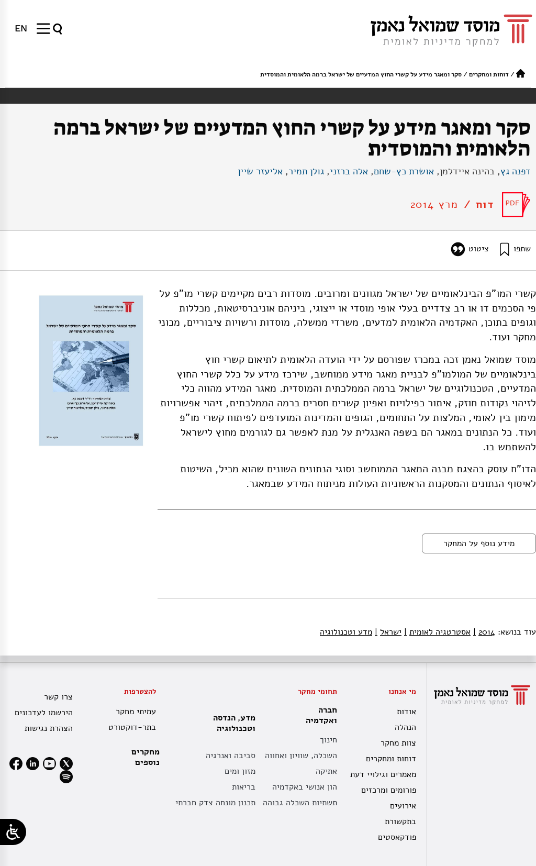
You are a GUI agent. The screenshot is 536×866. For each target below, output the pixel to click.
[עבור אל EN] (20, 28)
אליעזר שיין (260, 171)
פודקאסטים (397, 837)
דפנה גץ (515, 171)
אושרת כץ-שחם (404, 171)
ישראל (388, 632)
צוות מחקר (398, 743)
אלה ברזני (349, 171)
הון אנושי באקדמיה (304, 787)
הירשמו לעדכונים (44, 712)
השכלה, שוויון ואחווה (301, 755)
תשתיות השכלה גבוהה (300, 802)
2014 (484, 632)
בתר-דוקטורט (132, 727)
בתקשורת (400, 821)
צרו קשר (58, 697)
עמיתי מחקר (136, 711)
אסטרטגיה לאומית (437, 632)
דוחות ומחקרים (489, 74)
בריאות (243, 787)
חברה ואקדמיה (318, 715)
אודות (406, 711)
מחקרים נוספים (145, 757)
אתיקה (326, 771)
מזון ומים (240, 771)
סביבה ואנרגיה (230, 755)
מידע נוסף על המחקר (479, 543)
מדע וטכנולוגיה (346, 632)
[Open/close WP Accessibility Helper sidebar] (13, 832)
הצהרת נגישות (49, 728)
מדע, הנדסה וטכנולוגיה (231, 723)
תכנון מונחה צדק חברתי (215, 802)
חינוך (328, 740)
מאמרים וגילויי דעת (383, 774)
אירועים (403, 806)
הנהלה (405, 727)
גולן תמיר (306, 171)
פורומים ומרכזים (388, 790)
